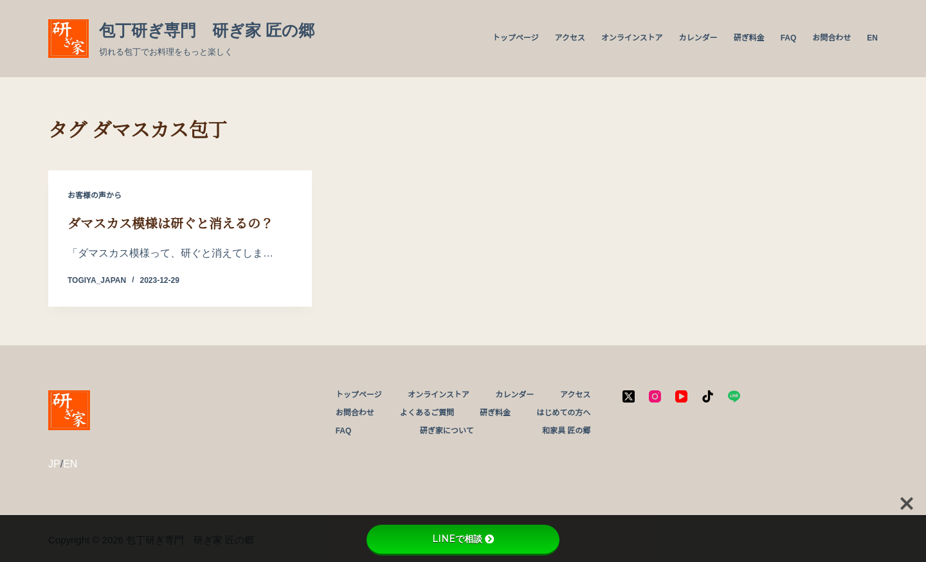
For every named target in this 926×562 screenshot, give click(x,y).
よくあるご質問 (427, 412)
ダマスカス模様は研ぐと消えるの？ (170, 224)
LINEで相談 (463, 539)
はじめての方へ (563, 412)
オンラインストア (632, 37)
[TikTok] (708, 396)
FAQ (789, 37)
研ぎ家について (447, 430)
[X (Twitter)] (628, 396)
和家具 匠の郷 (566, 430)
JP (54, 463)
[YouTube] (681, 396)
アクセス (569, 37)
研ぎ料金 (749, 37)
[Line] (734, 396)
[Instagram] (655, 396)
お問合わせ (831, 37)
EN (872, 37)
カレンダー (698, 37)
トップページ (516, 37)
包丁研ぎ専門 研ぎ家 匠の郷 (206, 30)
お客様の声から (95, 195)
